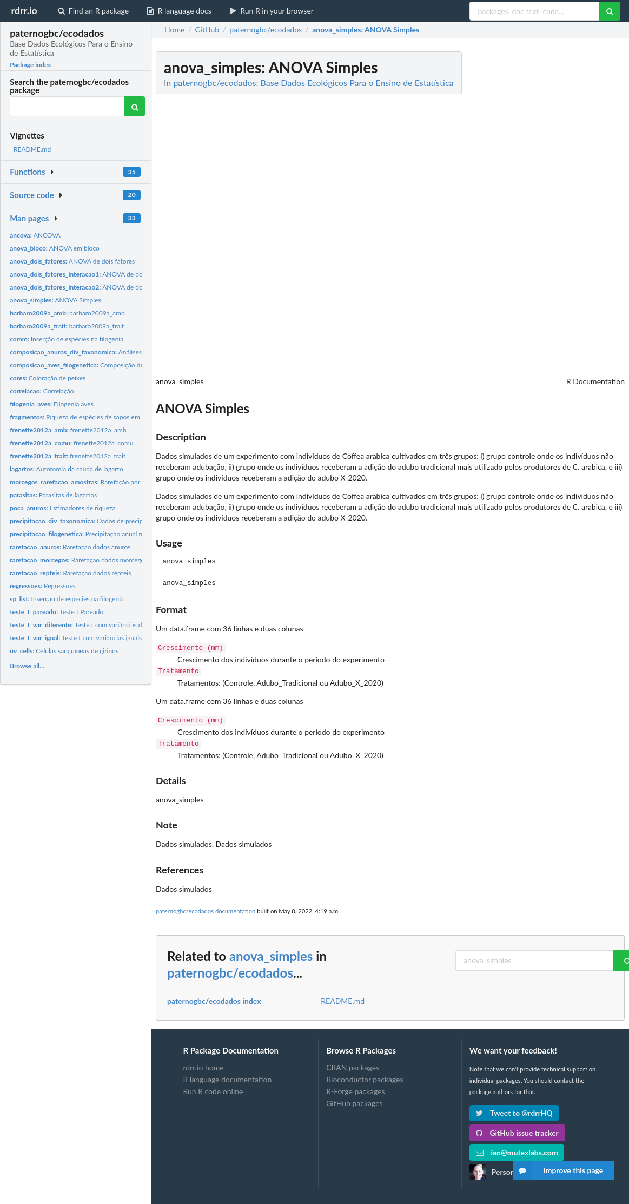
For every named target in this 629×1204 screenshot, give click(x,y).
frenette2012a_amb (68, 430)
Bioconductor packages (364, 1075)
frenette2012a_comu (71, 443)
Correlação (42, 391)
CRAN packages (352, 1063)
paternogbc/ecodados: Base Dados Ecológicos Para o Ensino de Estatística (313, 82)
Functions (27, 171)
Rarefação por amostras (89, 482)
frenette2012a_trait (67, 456)
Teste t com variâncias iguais (76, 638)
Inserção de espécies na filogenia (66, 339)
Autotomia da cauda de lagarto (66, 469)
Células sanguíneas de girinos (64, 651)
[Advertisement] (543, 213)
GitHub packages (354, 1098)
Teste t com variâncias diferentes (88, 625)
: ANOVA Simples (365, 30)
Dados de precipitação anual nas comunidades (119, 521)
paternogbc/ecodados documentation (205, 906)
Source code (32, 195)
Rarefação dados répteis (70, 573)
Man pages (29, 218)
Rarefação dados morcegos (78, 560)
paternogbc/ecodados (230, 968)
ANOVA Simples (55, 300)
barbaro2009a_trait (67, 326)
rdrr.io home (203, 1063)
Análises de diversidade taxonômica (114, 352)
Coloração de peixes (47, 378)
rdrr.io (24, 10)
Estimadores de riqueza (62, 508)
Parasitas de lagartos (53, 495)
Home (174, 30)
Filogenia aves (52, 404)
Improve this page (558, 1170)
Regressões (43, 586)
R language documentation (227, 1075)
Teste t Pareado (56, 612)
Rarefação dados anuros (70, 547)
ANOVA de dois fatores (72, 261)
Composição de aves (84, 365)
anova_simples (271, 951)
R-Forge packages (355, 1086)
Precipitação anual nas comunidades (99, 534)
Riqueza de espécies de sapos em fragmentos (92, 417)
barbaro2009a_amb (67, 313)
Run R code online (213, 1086)
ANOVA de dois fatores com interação (110, 274)
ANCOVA (35, 235)
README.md (32, 149)
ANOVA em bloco (55, 248)
